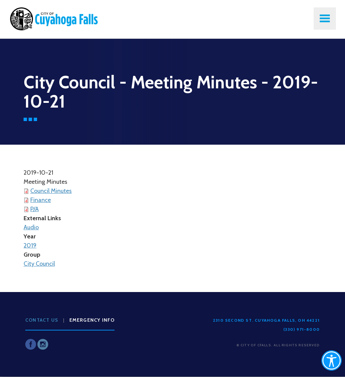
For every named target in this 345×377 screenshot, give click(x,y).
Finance (40, 200)
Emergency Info (92, 320)
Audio (31, 227)
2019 (30, 245)
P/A (34, 209)
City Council (39, 263)
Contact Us (41, 320)
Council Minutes (51, 191)
